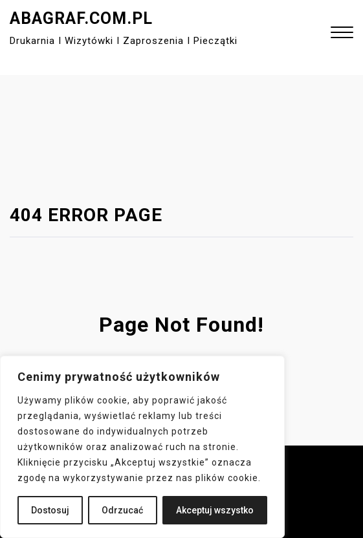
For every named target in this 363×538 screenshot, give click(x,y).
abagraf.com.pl (81, 18)
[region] (142, 447)
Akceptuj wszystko (215, 510)
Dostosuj (50, 510)
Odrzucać (122, 510)
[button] (342, 34)
